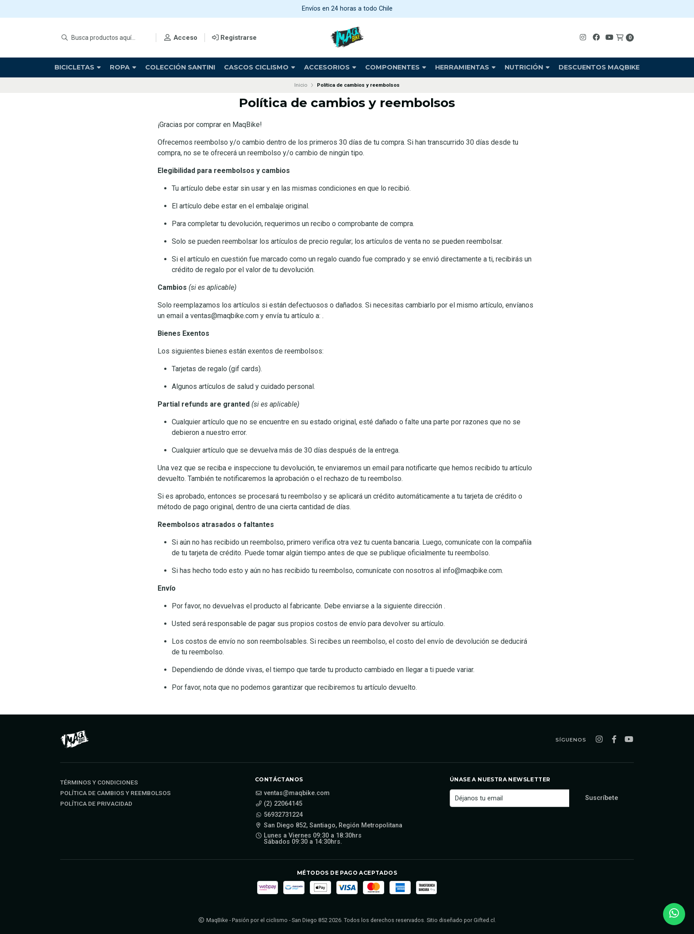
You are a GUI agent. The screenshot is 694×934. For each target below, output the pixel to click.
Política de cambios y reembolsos (115, 793)
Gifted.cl (484, 920)
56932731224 (279, 815)
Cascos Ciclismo (259, 67)
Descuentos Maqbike (599, 67)
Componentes (395, 67)
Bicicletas (77, 67)
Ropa (123, 67)
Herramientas (465, 67)
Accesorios (330, 67)
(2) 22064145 (278, 804)
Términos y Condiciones (99, 783)
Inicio (300, 85)
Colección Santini (180, 67)
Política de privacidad (96, 804)
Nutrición (527, 67)
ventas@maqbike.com (292, 793)
